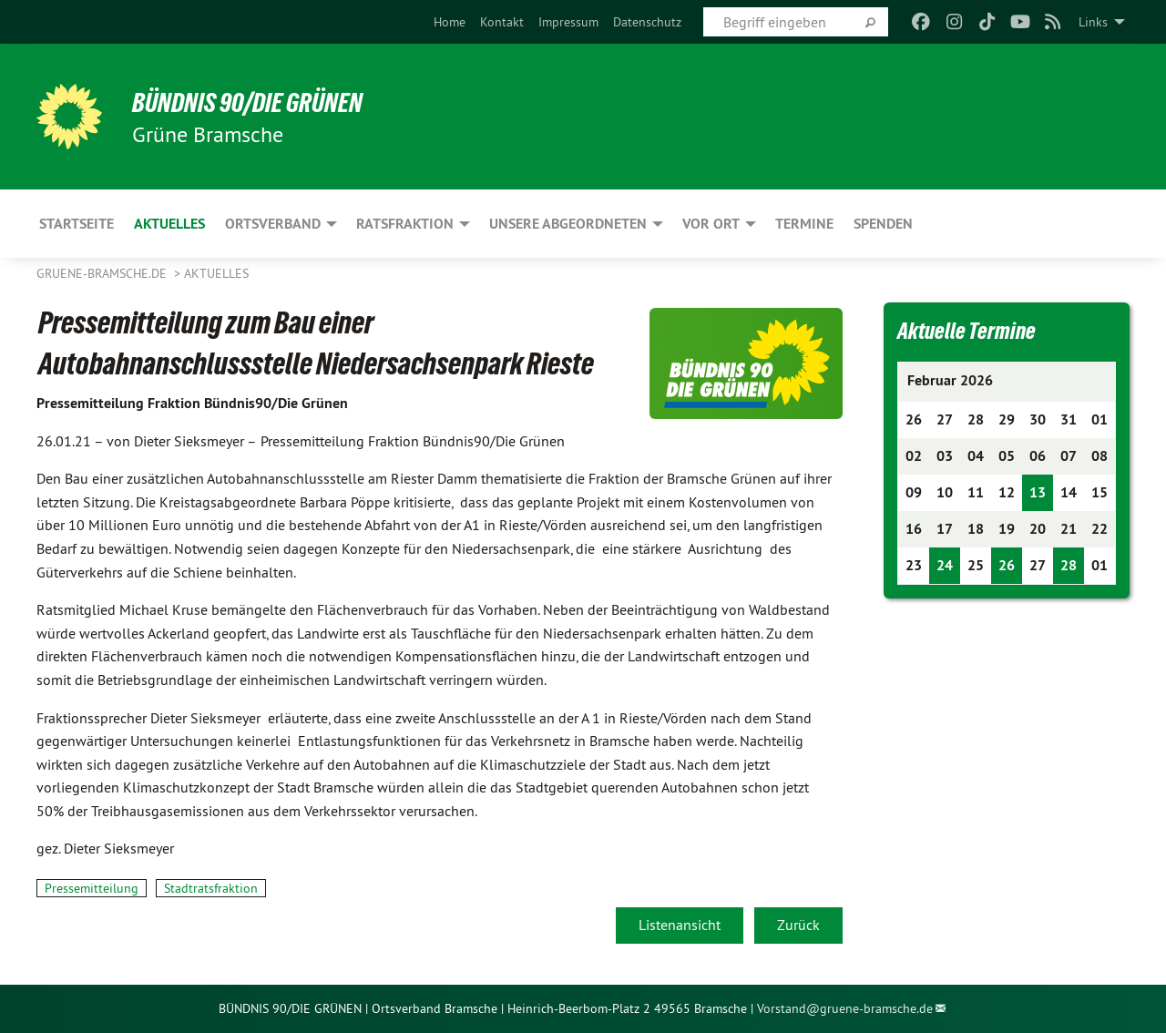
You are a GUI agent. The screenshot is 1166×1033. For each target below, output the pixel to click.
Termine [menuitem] (804, 223)
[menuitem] (449, 22)
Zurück (798, 924)
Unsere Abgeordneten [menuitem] (568, 223)
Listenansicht (680, 924)
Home (449, 22)
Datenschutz (647, 22)
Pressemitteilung (91, 888)
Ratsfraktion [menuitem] (405, 223)
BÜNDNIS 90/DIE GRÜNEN (261, 102)
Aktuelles (216, 273)
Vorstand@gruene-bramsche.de (845, 1008)
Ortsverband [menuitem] (273, 223)
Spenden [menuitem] (883, 223)
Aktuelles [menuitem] (169, 223)
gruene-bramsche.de (103, 273)
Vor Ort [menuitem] (711, 223)
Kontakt (502, 22)
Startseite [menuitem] (76, 223)
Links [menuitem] (1093, 22)
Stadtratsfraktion (211, 888)
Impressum (568, 22)
